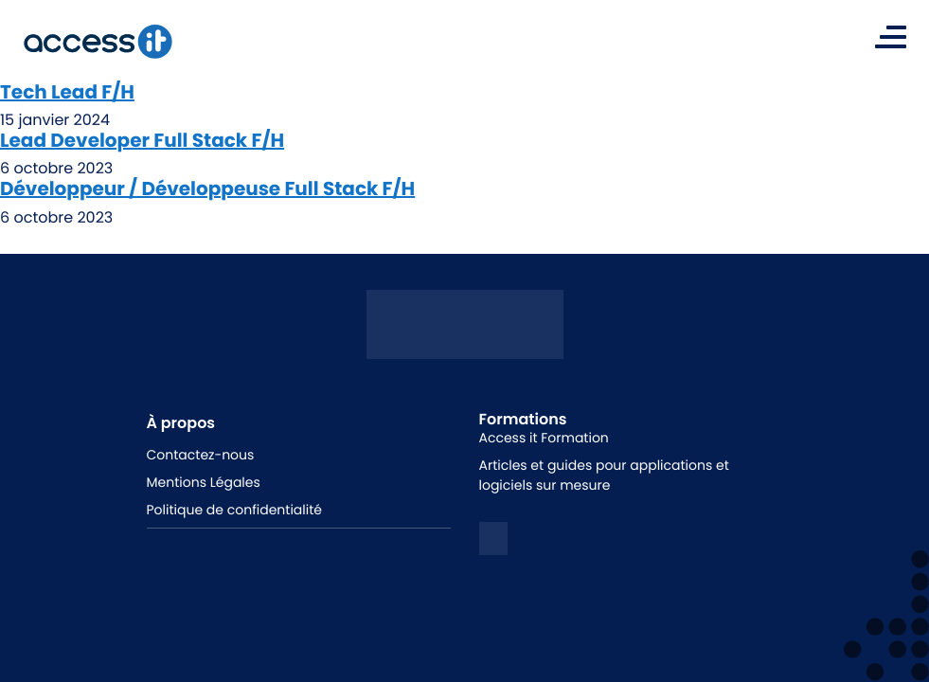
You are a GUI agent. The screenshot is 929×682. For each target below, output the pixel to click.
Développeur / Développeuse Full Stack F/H (207, 188)
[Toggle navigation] (890, 37)
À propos (181, 423)
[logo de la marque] (97, 42)
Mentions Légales (203, 482)
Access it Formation (544, 437)
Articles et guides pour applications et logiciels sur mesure (604, 475)
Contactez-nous (201, 454)
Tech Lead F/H (67, 92)
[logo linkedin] (493, 538)
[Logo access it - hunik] (464, 344)
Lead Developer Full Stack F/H (142, 140)
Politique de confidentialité (234, 509)
